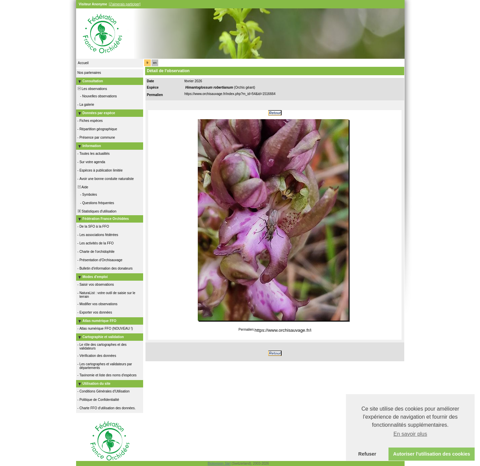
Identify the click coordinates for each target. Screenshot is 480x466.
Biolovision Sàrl (219, 463)
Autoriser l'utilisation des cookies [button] (431, 454)
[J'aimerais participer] (124, 4)
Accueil (83, 63)
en (155, 62)
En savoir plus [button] (410, 434)
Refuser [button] (367, 454)
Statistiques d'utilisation (96, 211)
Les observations (92, 89)
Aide (82, 187)
